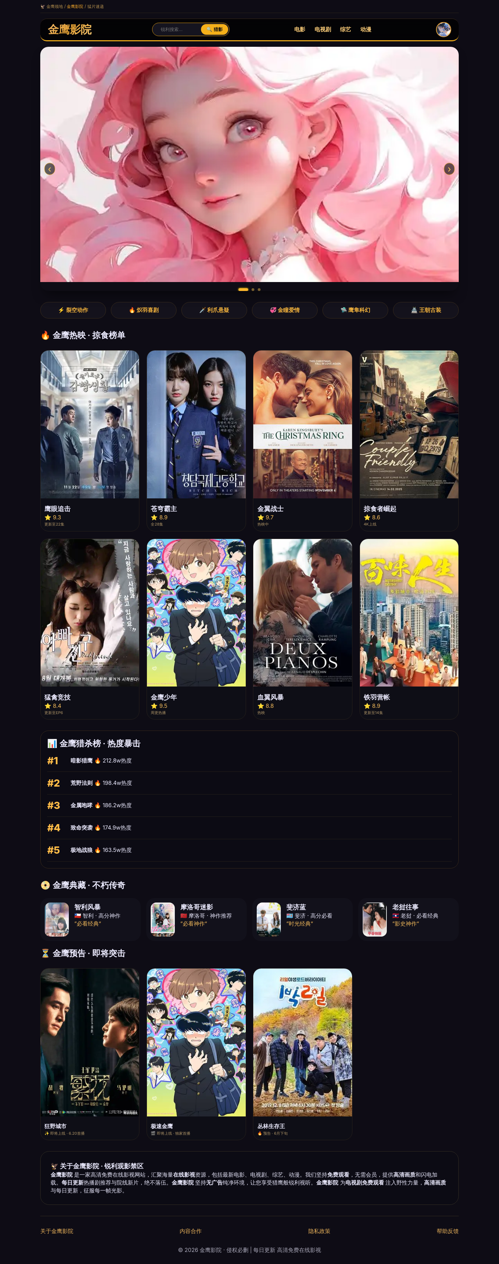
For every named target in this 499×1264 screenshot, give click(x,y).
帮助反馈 (448, 1231)
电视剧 (323, 29)
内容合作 (191, 1231)
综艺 (345, 29)
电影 (299, 29)
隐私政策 (319, 1231)
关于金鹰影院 (56, 1231)
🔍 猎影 (214, 29)
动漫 (365, 29)
